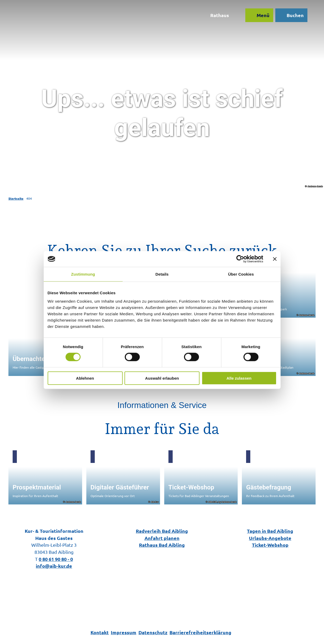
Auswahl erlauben (162, 378)
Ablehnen (85, 378)
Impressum (123, 632)
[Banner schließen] (275, 259)
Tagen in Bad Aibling (270, 531)
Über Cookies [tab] (241, 274)
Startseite (15, 198)
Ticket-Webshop (270, 545)
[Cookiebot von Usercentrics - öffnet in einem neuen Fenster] (240, 259)
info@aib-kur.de (54, 566)
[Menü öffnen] (259, 15)
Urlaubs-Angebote (270, 538)
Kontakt (100, 632)
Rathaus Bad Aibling (162, 545)
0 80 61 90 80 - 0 (56, 559)
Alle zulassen (238, 378)
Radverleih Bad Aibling (162, 531)
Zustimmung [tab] (83, 274)
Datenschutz (152, 632)
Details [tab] (162, 274)
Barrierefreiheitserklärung (200, 632)
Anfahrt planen (162, 538)
